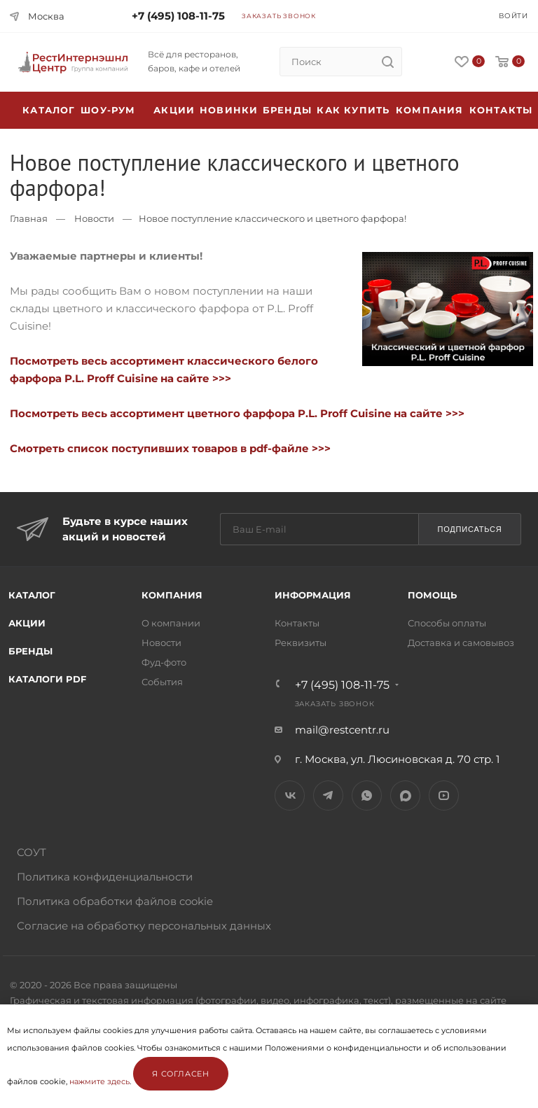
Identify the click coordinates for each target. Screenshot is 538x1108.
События (162, 681)
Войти (513, 15)
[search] (387, 61)
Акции (27, 623)
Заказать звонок (279, 16)
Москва (46, 16)
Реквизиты (300, 642)
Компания (430, 109)
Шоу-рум (108, 109)
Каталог (31, 595)
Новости (94, 218)
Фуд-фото (164, 662)
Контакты (501, 109)
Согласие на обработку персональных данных (144, 925)
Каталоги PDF (47, 679)
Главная (29, 218)
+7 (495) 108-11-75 (178, 15)
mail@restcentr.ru (342, 729)
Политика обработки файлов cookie (115, 901)
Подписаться (469, 529)
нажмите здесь (99, 1081)
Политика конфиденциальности (105, 876)
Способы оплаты (447, 623)
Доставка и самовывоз (461, 642)
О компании (171, 623)
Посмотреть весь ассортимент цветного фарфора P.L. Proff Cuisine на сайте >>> (237, 413)
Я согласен (180, 1074)
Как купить (353, 109)
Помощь (432, 595)
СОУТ (31, 852)
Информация (313, 595)
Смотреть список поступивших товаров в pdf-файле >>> (170, 448)
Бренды (287, 109)
